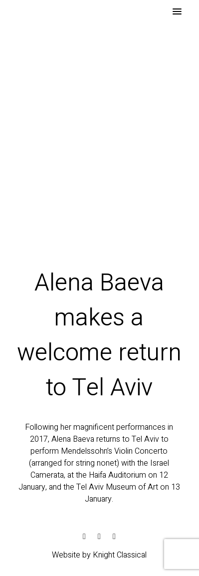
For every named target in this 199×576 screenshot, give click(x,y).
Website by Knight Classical (99, 555)
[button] (177, 12)
